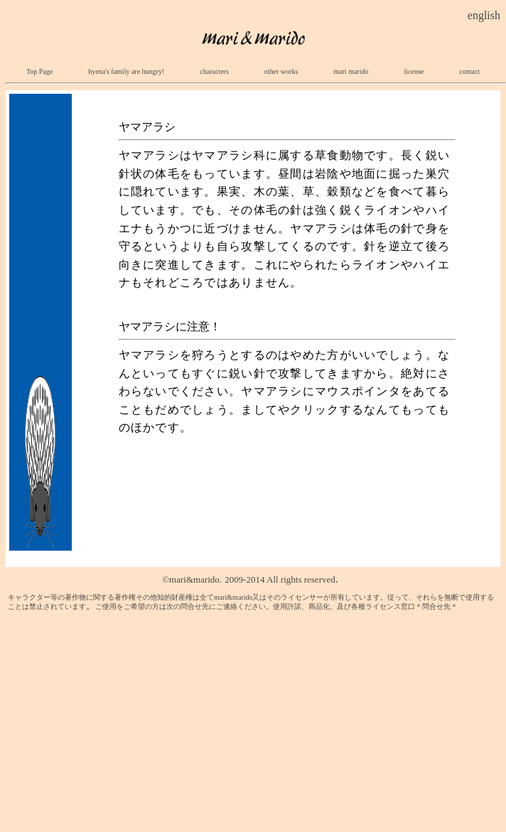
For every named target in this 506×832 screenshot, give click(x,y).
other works (281, 71)
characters (221, 71)
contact (469, 71)
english (484, 15)
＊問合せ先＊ (436, 606)
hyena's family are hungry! (126, 71)
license (414, 71)
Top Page (39, 71)
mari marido (350, 71)
